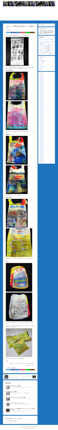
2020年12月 (42, 147)
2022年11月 (42, 121)
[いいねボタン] (7, 360)
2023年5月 (41, 114)
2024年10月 (42, 95)
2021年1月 (41, 146)
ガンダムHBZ (32, 365)
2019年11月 (41, 162)
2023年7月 (41, 112)
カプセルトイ (24, 363)
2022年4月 (41, 129)
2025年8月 (41, 84)
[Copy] (32, 32)
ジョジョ (27, 363)
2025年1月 (41, 92)
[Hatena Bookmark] (18, 32)
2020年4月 (41, 156)
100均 (41, 59)
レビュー (17, 363)
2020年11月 (42, 148)
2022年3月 (41, 130)
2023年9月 (41, 110)
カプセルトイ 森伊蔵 (13, 391)
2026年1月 (41, 78)
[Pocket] (22, 32)
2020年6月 (41, 154)
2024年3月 (41, 103)
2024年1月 (41, 105)
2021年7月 (41, 139)
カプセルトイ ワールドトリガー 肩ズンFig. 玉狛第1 (18, 397)
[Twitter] (8, 32)
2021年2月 (41, 145)
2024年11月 (42, 94)
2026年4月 (41, 75)
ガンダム (41, 61)
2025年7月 (41, 85)
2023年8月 (41, 111)
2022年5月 (41, 128)
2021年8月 (41, 138)
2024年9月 (41, 96)
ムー (29, 363)
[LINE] (27, 32)
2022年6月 (41, 127)
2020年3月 (41, 157)
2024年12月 (42, 93)
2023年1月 (41, 119)
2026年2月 (41, 77)
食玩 (41, 69)
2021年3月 (41, 144)
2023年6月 (41, 113)
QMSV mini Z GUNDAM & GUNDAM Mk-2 (45, 39)
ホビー (15, 363)
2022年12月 (42, 120)
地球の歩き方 (32, 363)
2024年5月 (41, 101)
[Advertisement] (29, 12)
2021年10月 (42, 136)
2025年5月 (41, 87)
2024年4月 (41, 102)
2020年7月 (41, 153)
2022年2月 (41, 131)
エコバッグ (21, 363)
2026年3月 (41, 76)
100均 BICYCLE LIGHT (43, 51)
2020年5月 (41, 155)
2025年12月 (42, 79)
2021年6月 (41, 140)
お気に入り (12, 363)
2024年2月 (41, 104)
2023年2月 (41, 118)
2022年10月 (42, 122)
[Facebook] (13, 32)
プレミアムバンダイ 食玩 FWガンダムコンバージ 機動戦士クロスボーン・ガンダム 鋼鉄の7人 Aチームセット (46, 42)
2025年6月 (41, 86)
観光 (41, 68)
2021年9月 (41, 137)
